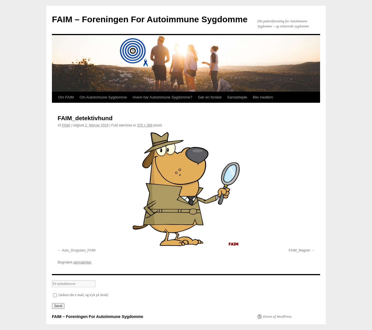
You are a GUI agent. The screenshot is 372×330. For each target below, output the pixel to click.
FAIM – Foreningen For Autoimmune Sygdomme (150, 19)
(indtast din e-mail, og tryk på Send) (80, 295)
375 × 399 (144, 125)
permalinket (82, 262)
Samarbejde (237, 97)
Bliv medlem (263, 97)
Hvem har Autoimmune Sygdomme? (162, 97)
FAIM (66, 125)
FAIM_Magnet (299, 250)
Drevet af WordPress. (277, 317)
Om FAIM (66, 97)
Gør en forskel (209, 97)
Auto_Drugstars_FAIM (79, 250)
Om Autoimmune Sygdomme (103, 97)
